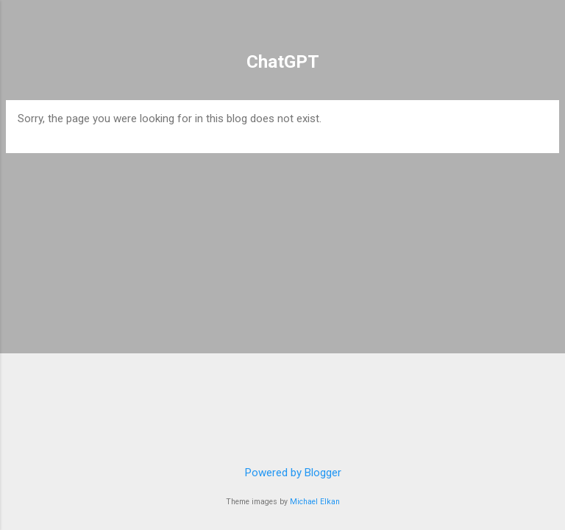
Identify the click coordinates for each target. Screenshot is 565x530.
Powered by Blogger (282, 472)
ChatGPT (282, 62)
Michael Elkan (315, 501)
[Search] (544, 29)
